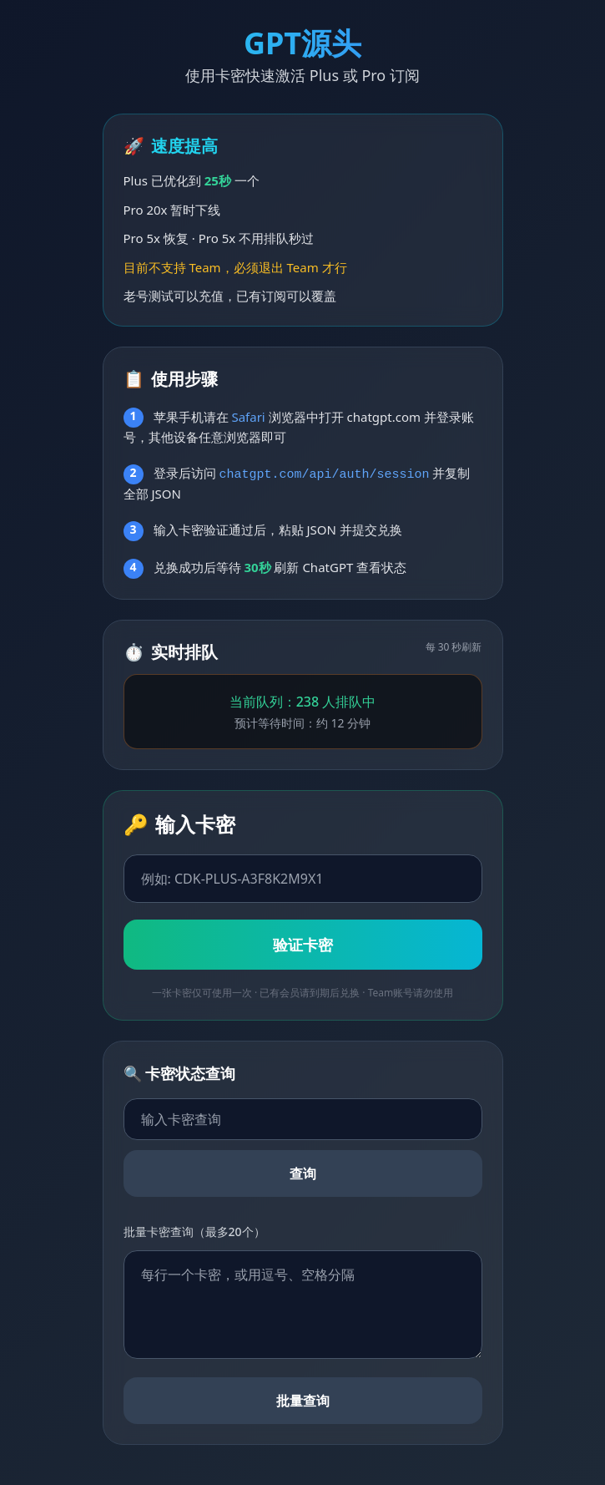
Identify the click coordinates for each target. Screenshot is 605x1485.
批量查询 (303, 1400)
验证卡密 (303, 945)
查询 (303, 1173)
